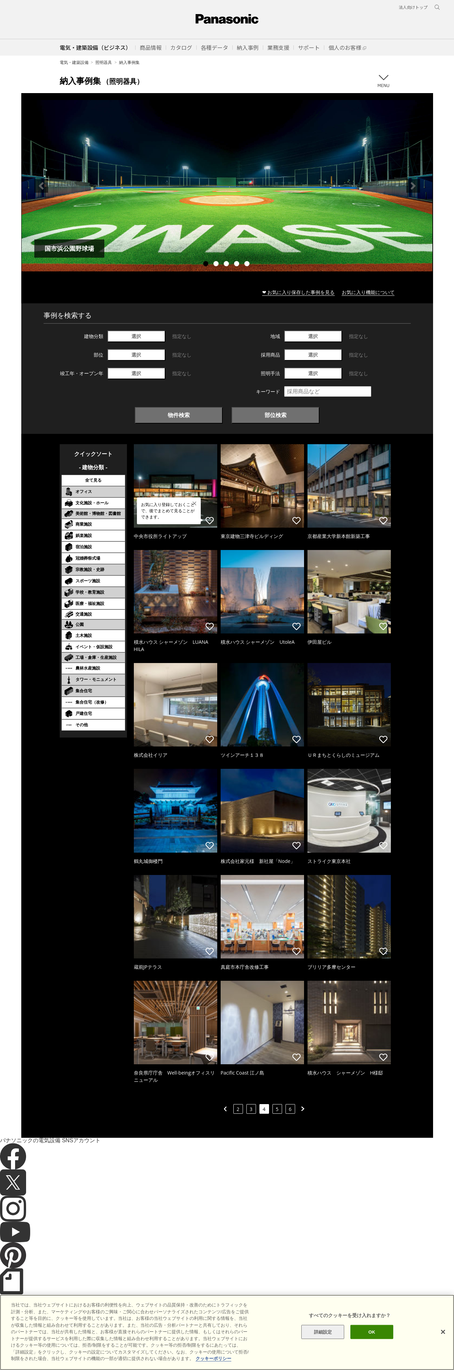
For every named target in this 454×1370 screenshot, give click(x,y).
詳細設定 (323, 1343)
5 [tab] (247, 264)
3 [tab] (227, 264)
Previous (41, 186)
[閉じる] (443, 1343)
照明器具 (103, 62)
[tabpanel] (227, 185)
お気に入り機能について (368, 292)
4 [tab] (237, 264)
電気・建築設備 (74, 62)
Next (413, 186)
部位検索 (276, 415)
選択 (136, 336)
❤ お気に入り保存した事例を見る (298, 292)
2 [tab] (216, 264)
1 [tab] (206, 264)
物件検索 (179, 415)
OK (372, 1343)
